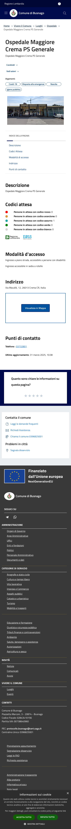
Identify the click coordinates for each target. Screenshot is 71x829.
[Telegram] (7, 517)
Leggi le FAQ (13, 755)
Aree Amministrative (17, 536)
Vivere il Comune (23, 26)
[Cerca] (65, 13)
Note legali (12, 789)
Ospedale (52, 26)
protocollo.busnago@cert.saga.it (24, 728)
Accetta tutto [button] (23, 817)
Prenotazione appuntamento (21, 746)
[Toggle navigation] (6, 13)
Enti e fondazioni (15, 545)
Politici (10, 550)
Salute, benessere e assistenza (22, 642)
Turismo (11, 603)
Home (7, 26)
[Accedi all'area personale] (59, 3)
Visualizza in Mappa (35, 308)
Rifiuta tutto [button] (47, 817)
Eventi (10, 694)
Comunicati (12, 671)
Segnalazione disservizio (19, 751)
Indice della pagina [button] (19, 135)
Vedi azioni (13, 71)
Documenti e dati (15, 560)
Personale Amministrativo (20, 555)
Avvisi (10, 676)
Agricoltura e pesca (16, 651)
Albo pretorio (13, 779)
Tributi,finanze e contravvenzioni (23, 632)
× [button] (68, 793)
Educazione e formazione (19, 622)
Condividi (12, 65)
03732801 (21, 346)
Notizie (10, 666)
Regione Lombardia (14, 3)
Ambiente (12, 637)
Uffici (9, 540)
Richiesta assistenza (17, 760)
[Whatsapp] (15, 517)
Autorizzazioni (14, 646)
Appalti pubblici (14, 594)
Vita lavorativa (14, 584)
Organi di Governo (16, 531)
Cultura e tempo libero (18, 579)
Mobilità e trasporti (16, 608)
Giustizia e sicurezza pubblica (22, 627)
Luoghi (39, 26)
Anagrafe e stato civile (18, 574)
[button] (35, 823)
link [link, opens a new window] (64, 811)
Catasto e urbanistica (17, 598)
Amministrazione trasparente (22, 775)
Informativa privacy (17, 784)
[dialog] (35, 809)
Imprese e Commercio (18, 589)
